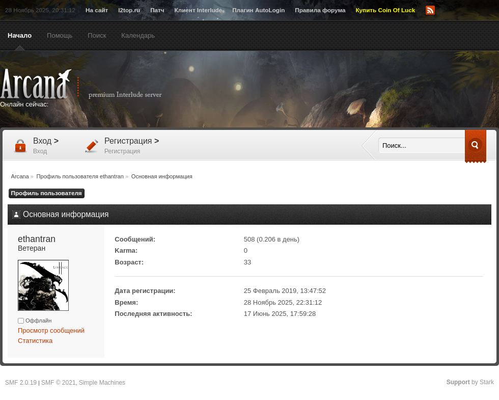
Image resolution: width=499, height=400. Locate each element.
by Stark (470, 382)
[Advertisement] (347, 146)
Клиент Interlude (199, 10)
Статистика (35, 340)
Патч (157, 10)
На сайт (97, 10)
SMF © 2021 (58, 382)
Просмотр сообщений (51, 330)
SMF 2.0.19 (21, 382)
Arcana (91, 84)
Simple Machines (102, 382)
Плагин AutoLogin (258, 10)
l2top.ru (129, 10)
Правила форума (320, 10)
